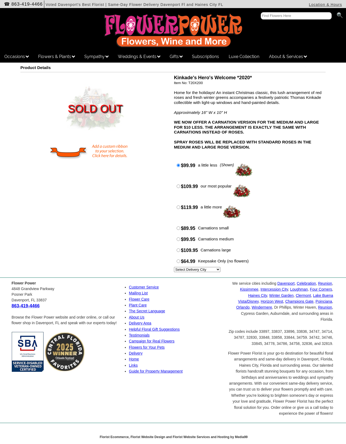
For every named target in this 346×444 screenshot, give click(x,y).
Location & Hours (325, 4)
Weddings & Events (139, 56)
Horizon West (272, 301)
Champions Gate (299, 301)
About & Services (288, 56)
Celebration (306, 283)
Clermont (303, 295)
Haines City (257, 295)
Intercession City (274, 289)
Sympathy (96, 56)
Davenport (286, 283)
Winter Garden (281, 295)
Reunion (325, 283)
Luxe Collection (244, 56)
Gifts (176, 56)
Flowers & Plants (56, 56)
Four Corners (321, 289)
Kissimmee (249, 289)
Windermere (262, 307)
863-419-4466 (27, 4)
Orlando (243, 307)
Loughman (299, 289)
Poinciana (324, 301)
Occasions (16, 56)
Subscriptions (205, 56)
